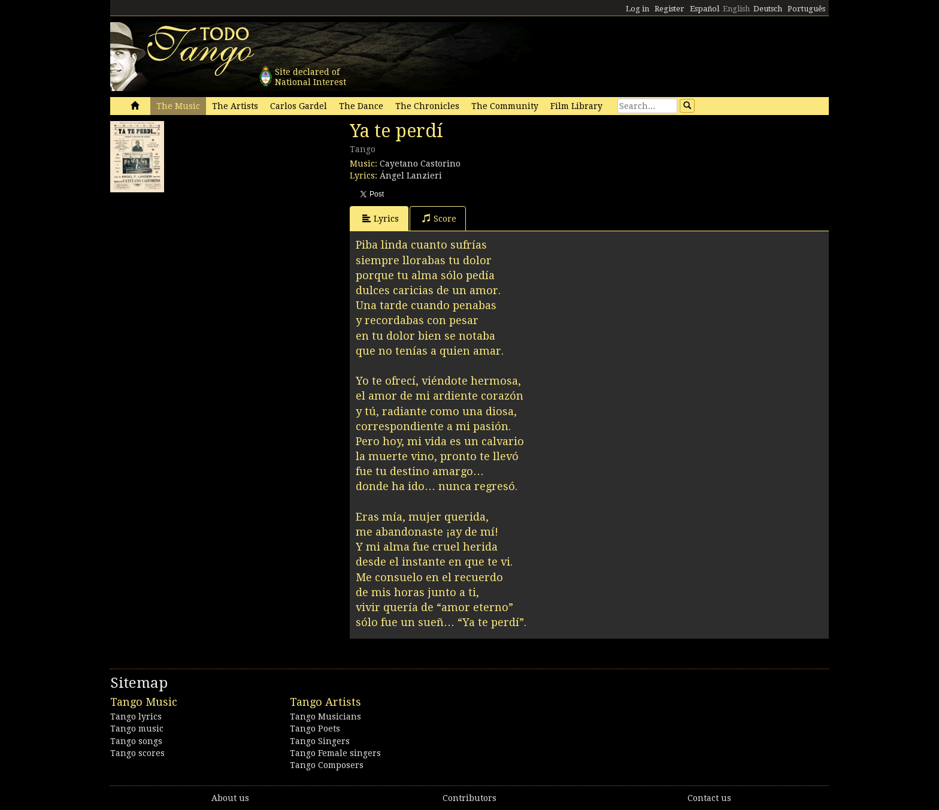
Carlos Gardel (298, 106)
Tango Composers (327, 765)
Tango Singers (320, 741)
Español (704, 8)
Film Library (576, 106)
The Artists (235, 106)
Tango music (136, 728)
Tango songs (136, 741)
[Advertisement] (200, 273)
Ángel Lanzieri (411, 175)
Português (806, 8)
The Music (178, 106)
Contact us (709, 798)
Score (439, 218)
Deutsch (767, 8)
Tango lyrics (136, 716)
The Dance (361, 106)
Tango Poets (315, 728)
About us (230, 798)
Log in (637, 8)
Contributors (469, 798)
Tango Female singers (335, 753)
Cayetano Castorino (420, 163)
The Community (504, 106)
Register (669, 8)
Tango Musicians (325, 716)
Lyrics (380, 218)
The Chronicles (427, 106)
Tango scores (137, 753)
